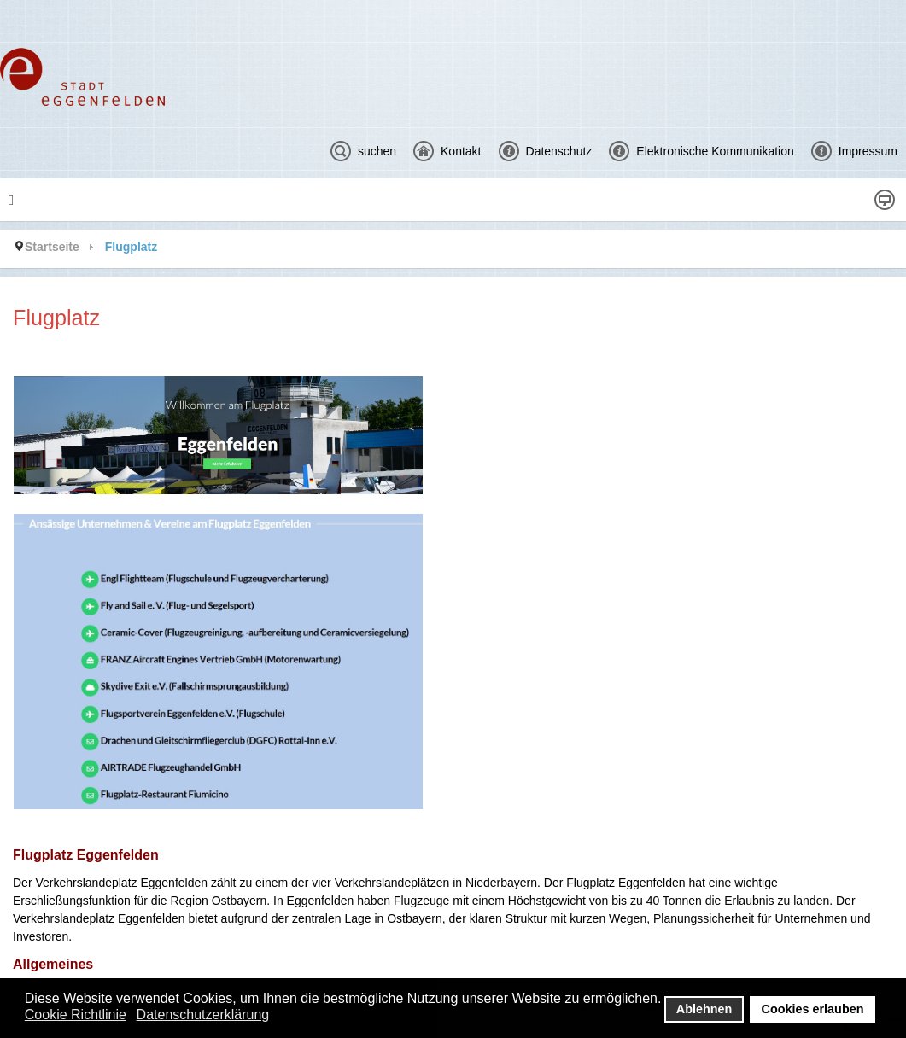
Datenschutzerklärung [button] (203, 1014)
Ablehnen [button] (704, 1009)
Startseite (52, 247)
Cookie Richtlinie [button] (75, 1014)
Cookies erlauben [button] (813, 1009)
